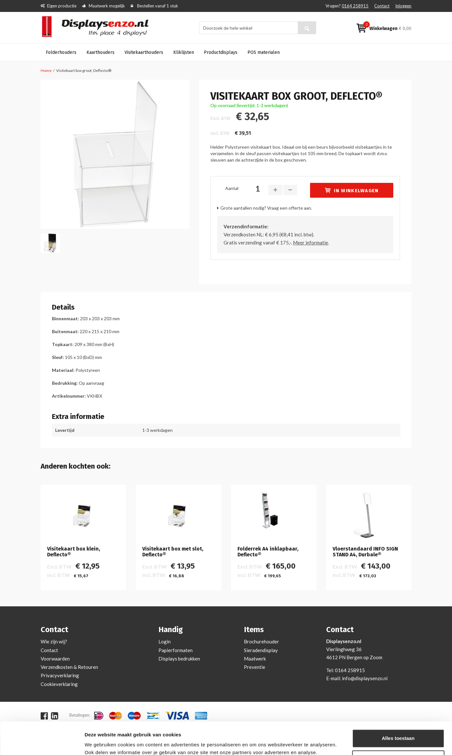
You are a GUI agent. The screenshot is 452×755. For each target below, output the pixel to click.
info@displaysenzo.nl (364, 678)
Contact (381, 5)
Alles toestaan (398, 710)
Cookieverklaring (59, 684)
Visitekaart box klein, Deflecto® (73, 551)
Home (46, 70)
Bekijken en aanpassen (111, 742)
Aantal (231, 188)
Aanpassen (398, 731)
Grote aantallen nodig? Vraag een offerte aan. (266, 208)
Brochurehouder (261, 641)
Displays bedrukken (179, 658)
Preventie (254, 667)
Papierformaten (175, 650)
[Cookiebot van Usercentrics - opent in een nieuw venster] (42, 742)
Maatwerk (255, 658)
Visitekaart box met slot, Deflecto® (172, 551)
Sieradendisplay (261, 650)
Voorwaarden (55, 658)
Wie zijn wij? (54, 641)
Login (164, 641)
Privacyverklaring (60, 675)
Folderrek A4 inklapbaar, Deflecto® (267, 551)
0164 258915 (355, 5)
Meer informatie (310, 242)
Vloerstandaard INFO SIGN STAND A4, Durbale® (365, 551)
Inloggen (403, 5)
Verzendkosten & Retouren (69, 667)
